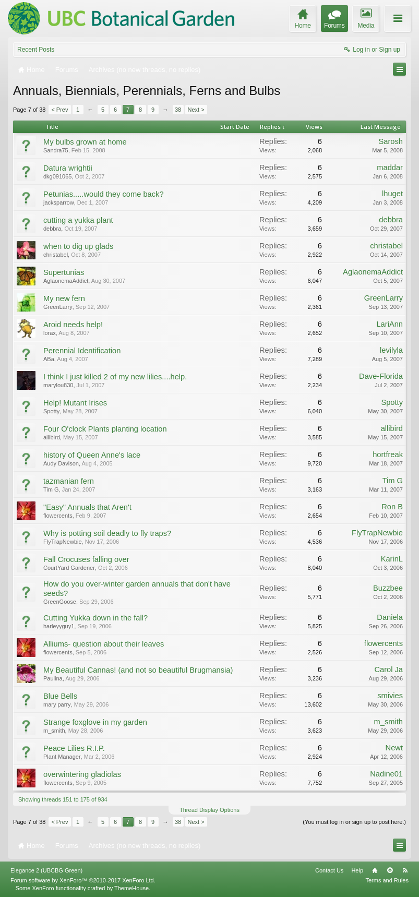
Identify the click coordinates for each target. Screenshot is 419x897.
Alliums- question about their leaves (103, 644)
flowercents (58, 515)
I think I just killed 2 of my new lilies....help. (115, 377)
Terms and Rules (387, 880)
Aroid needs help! (73, 324)
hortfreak (388, 454)
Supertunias (63, 272)
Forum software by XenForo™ (82, 880)
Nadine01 (386, 774)
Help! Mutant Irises (75, 403)
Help (357, 870)
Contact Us (329, 870)
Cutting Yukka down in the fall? (95, 618)
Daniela (390, 617)
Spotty (51, 411)
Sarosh (391, 141)
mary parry (57, 704)
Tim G (51, 489)
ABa (48, 359)
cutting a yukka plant (78, 220)
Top (389, 870)
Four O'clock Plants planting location (105, 429)
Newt (394, 748)
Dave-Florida (381, 376)
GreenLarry (58, 307)
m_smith (54, 730)
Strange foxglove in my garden (95, 722)
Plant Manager (62, 757)
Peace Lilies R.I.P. (74, 748)
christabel (55, 255)
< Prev (59, 109)
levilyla (391, 350)
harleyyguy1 (58, 626)
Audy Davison (61, 463)
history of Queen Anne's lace (91, 455)
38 (178, 109)
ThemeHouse (131, 888)
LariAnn (389, 324)
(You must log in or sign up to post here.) (354, 822)
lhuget (392, 193)
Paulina (53, 678)
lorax (49, 333)
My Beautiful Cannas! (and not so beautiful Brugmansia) (138, 670)
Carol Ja (388, 669)
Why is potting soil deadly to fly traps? (107, 533)
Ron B (392, 507)
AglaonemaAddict (65, 281)
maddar (390, 167)
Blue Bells (60, 696)
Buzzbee (388, 588)
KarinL (392, 559)
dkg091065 (57, 176)
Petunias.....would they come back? (103, 194)
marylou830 (58, 385)
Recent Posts (35, 49)
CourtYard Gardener (69, 568)
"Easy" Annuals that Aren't (87, 507)
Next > (196, 109)
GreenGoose (59, 602)
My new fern (64, 298)
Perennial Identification (82, 350)
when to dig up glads (78, 246)
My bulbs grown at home (85, 142)
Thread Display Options (209, 810)
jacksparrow (58, 202)
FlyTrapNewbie (62, 542)
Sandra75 (55, 150)
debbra (52, 228)
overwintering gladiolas (82, 774)
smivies (390, 695)
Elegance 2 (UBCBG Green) (46, 870)
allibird (51, 437)
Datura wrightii (67, 168)
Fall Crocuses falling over (86, 559)
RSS (405, 870)
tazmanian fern (68, 481)
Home (374, 870)
